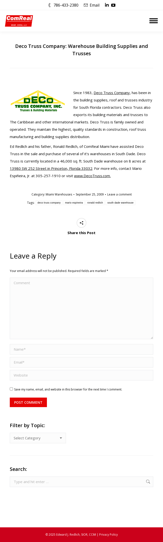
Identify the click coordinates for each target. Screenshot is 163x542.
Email (94, 5)
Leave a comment (119, 194)
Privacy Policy (108, 534)
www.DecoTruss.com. (92, 175)
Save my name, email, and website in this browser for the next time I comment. (68, 389)
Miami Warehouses (59, 194)
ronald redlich (95, 202)
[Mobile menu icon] (153, 20)
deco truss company (49, 202)
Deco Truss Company (112, 92)
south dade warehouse (120, 202)
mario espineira (74, 202)
